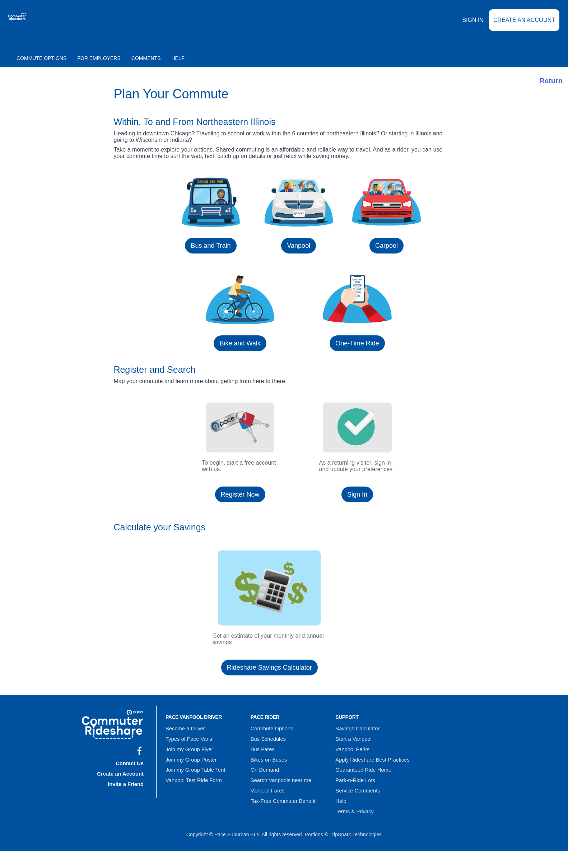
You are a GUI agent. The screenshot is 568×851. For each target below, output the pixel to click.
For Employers (99, 58)
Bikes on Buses (268, 756)
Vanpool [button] (298, 245)
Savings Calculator (356, 728)
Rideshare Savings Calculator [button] (269, 667)
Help (178, 58)
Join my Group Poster (190, 756)
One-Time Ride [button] (357, 343)
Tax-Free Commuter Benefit (281, 793)
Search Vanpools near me (279, 774)
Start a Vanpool (352, 737)
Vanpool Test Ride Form (192, 774)
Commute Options (41, 58)
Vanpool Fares (267, 784)
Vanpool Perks (351, 746)
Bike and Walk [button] (239, 343)
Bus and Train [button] (211, 245)
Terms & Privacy (353, 802)
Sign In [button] (357, 494)
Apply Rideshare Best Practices (370, 756)
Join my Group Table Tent (194, 765)
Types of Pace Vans (188, 737)
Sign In (473, 25)
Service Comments (356, 784)
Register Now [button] (240, 494)
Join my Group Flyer (188, 746)
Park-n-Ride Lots (354, 774)
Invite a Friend (127, 780)
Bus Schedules (267, 737)
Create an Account (524, 25)
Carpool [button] (386, 245)
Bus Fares (262, 746)
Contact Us (130, 762)
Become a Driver (184, 728)
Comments (146, 58)
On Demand (264, 765)
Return (551, 81)
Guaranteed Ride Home (361, 765)
